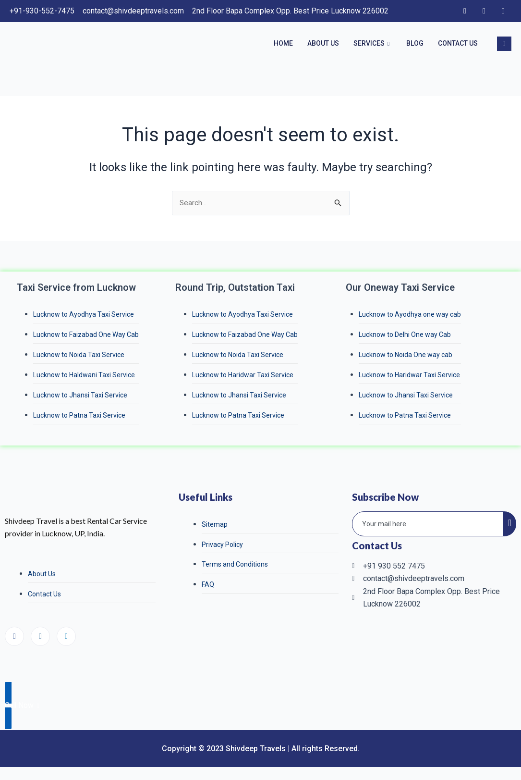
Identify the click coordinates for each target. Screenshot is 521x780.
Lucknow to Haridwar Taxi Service (242, 376)
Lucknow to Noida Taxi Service (78, 355)
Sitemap (215, 526)
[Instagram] (484, 11)
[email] (428, 525)
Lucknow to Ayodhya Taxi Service (83, 315)
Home (283, 44)
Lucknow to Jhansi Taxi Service (80, 396)
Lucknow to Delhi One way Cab (405, 335)
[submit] (509, 525)
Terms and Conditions (235, 567)
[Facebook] (465, 11)
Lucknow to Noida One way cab (405, 355)
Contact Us (458, 44)
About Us (323, 44)
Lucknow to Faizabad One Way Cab (86, 335)
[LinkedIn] (503, 11)
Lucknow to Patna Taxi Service (79, 417)
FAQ (208, 587)
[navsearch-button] (504, 44)
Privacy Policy (222, 546)
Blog (415, 44)
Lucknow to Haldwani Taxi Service (84, 376)
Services (372, 44)
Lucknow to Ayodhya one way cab (410, 315)
